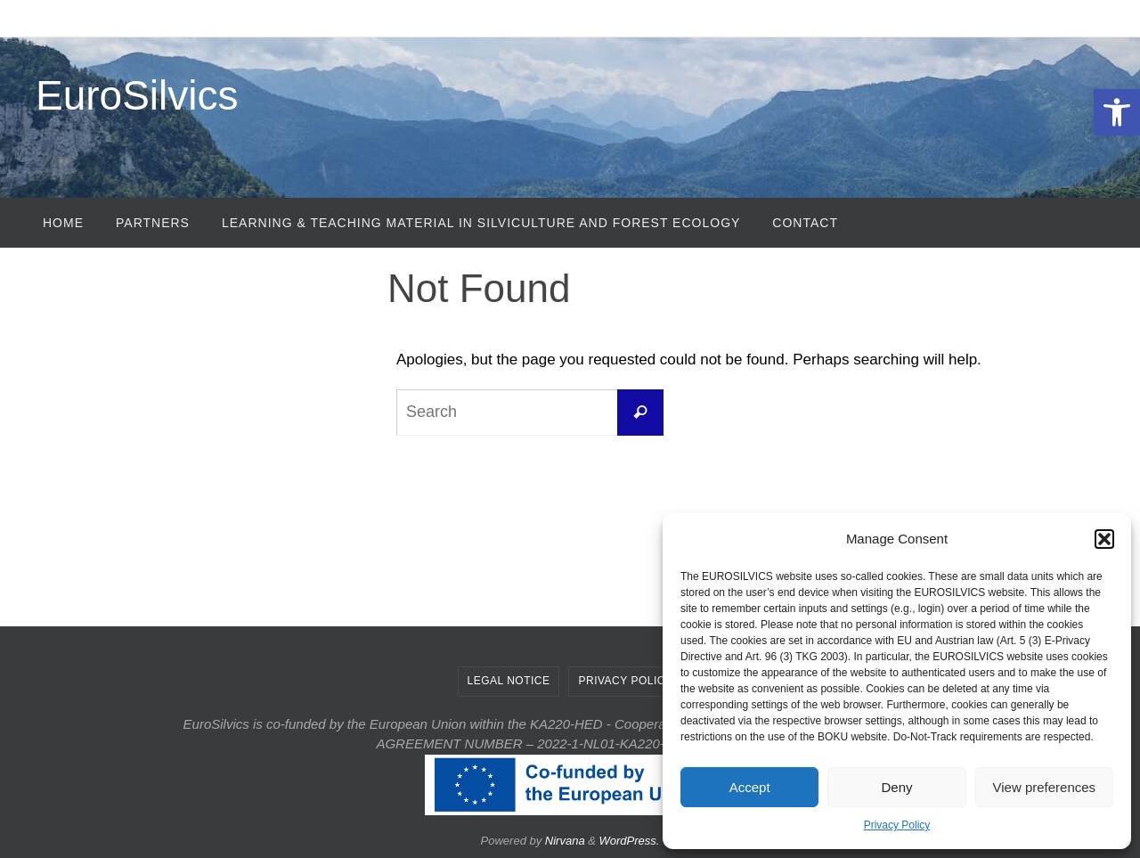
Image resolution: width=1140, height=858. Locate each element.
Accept (749, 787)
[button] (1117, 112)
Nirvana (565, 840)
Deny (896, 787)
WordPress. (629, 840)
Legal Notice (509, 680)
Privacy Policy (897, 825)
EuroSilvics (137, 95)
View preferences (1044, 787)
